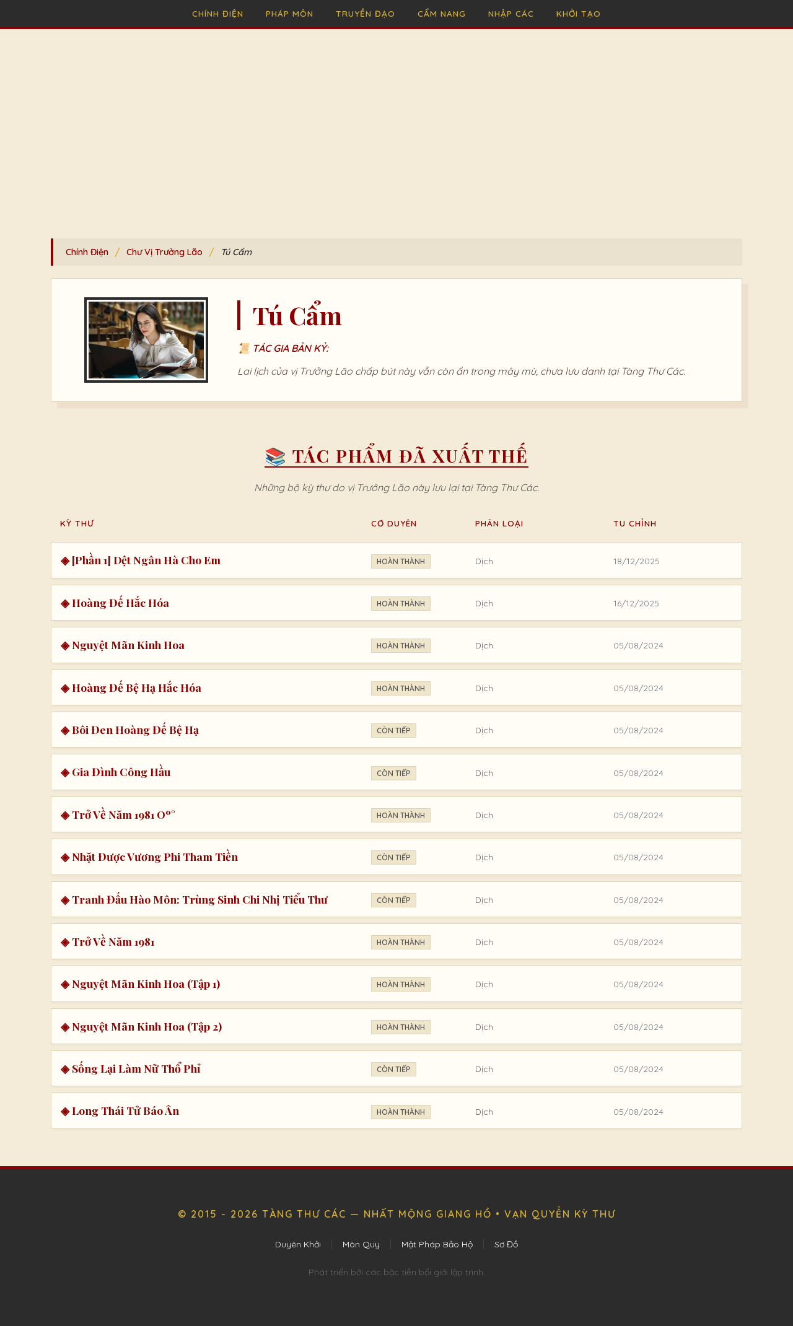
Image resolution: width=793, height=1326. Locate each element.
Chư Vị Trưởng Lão (164, 252)
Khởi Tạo (578, 13)
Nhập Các (511, 13)
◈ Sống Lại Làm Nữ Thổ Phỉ (131, 1068)
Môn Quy (361, 1244)
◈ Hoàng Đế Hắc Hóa (115, 602)
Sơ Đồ (506, 1244)
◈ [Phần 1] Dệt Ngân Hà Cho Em (141, 559)
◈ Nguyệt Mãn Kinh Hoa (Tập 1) (140, 983)
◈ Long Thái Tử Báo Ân (120, 1110)
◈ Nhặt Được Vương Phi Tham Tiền (149, 856)
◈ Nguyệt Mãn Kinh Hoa (123, 644)
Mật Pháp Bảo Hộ (437, 1244)
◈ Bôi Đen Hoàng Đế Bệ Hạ (130, 729)
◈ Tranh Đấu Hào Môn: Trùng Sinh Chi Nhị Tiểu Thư (194, 899)
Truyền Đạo (365, 13)
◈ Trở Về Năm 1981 (107, 941)
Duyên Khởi (298, 1244)
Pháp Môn (289, 13)
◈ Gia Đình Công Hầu (115, 771)
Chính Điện (217, 13)
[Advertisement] (396, 122)
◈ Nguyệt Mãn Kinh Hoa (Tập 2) (141, 1026)
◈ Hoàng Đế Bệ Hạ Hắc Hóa (131, 687)
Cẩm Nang (442, 13)
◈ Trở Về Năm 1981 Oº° (118, 814)
